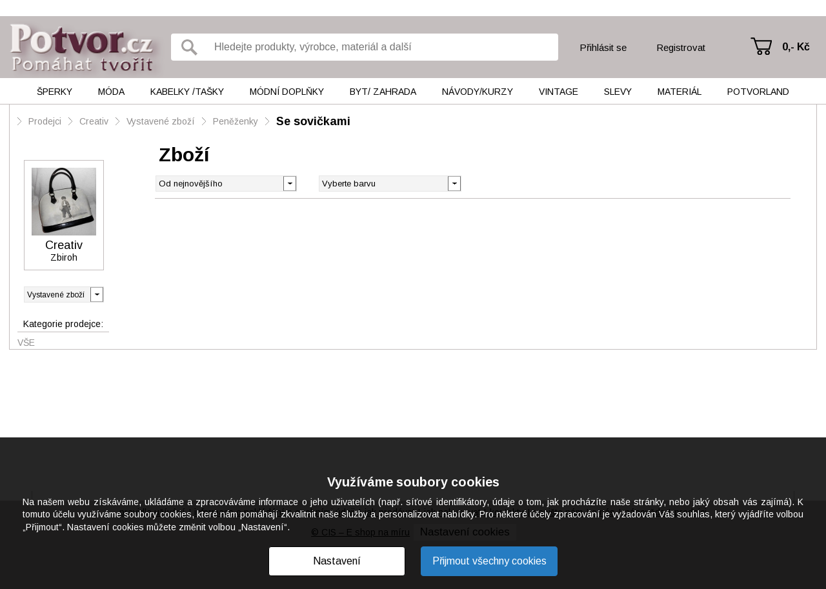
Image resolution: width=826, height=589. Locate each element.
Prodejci (44, 121)
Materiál (679, 91)
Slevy (618, 91)
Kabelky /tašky (187, 91)
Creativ (93, 121)
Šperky (54, 91)
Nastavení (337, 560)
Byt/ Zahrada (383, 91)
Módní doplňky (287, 91)
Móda (111, 91)
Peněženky (235, 121)
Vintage (558, 91)
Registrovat (680, 47)
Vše (26, 342)
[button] (454, 182)
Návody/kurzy (477, 91)
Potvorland (758, 91)
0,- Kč (796, 46)
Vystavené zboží (160, 121)
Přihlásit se (603, 47)
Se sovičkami (313, 121)
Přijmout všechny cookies (489, 560)
